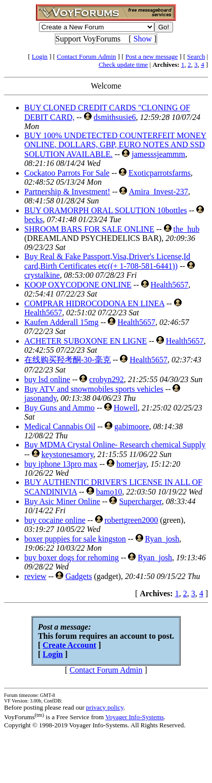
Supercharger (140, 501)
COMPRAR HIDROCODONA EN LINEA (94, 303)
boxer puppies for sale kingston (75, 538)
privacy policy (104, 707)
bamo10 (109, 491)
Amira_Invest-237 (158, 191)
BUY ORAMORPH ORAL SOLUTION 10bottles (105, 210)
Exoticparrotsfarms (160, 173)
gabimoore (131, 426)
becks (33, 219)
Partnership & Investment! (67, 191)
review (35, 576)
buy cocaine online (55, 520)
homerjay (131, 464)
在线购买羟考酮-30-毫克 (67, 359)
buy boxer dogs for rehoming (71, 557)
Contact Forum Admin (86, 56)
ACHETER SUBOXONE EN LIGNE (85, 341)
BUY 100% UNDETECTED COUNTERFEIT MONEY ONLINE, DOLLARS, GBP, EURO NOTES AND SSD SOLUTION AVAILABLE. (115, 144)
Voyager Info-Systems (134, 717)
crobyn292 (106, 379)
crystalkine (42, 275)
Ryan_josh (162, 538)
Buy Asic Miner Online (62, 501)
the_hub (187, 229)
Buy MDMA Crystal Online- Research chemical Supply (114, 444)
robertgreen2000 (131, 520)
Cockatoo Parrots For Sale (66, 173)
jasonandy (40, 398)
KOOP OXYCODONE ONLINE (78, 284)
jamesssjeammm (158, 154)
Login (40, 56)
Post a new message (151, 56)
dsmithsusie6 (115, 117)
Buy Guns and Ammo (59, 407)
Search (196, 56)
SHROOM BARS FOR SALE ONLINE (89, 229)
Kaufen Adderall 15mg (61, 322)
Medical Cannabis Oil (59, 426)
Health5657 (170, 284)
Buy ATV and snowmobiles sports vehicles (93, 389)
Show (143, 38)
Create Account (69, 645)
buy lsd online (47, 379)
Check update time (123, 64)
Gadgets (78, 576)
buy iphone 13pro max (60, 464)
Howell (126, 407)
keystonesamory (67, 454)
